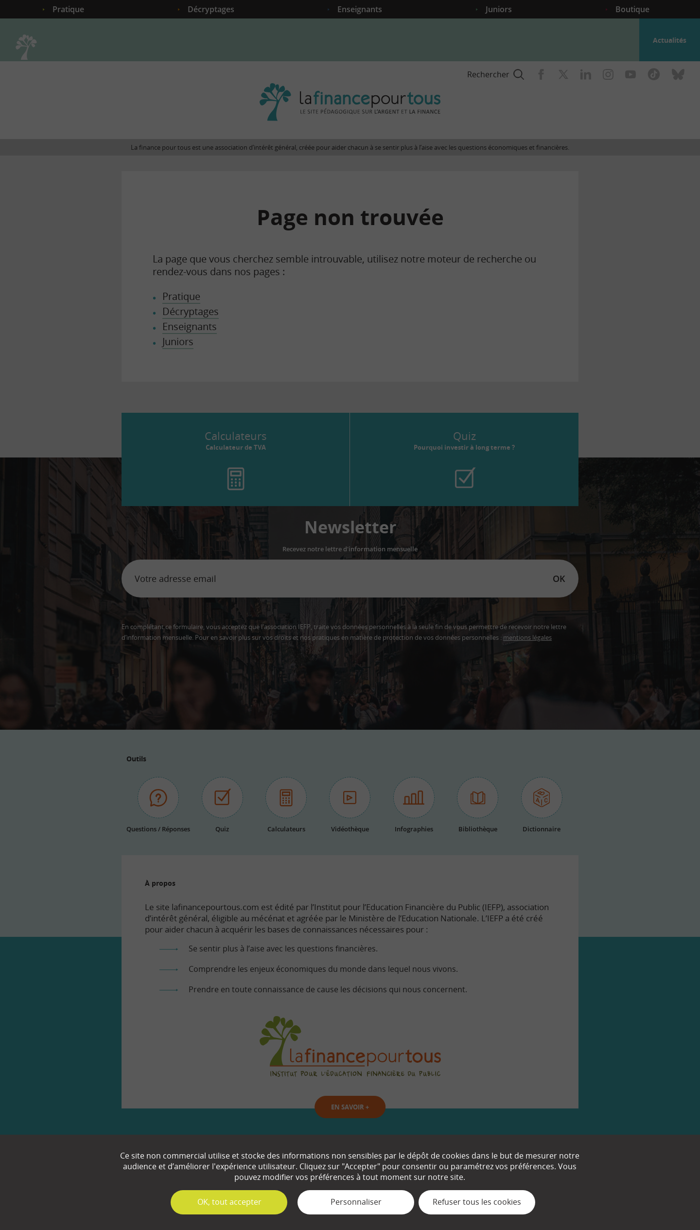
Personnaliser (356, 1201)
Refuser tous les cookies (477, 1201)
